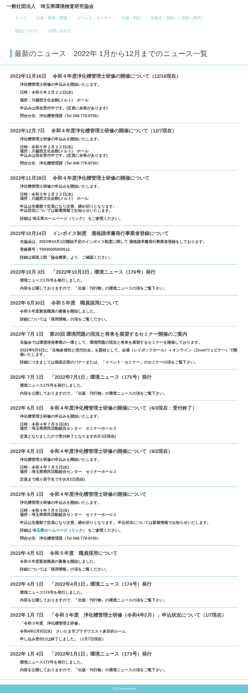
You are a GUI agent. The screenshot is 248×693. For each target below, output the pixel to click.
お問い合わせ (59, 31)
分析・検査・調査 (51, 18)
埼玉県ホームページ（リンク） (60, 530)
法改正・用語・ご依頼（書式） (178, 18)
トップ (21, 18)
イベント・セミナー (94, 18)
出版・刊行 (131, 18)
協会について (26, 31)
